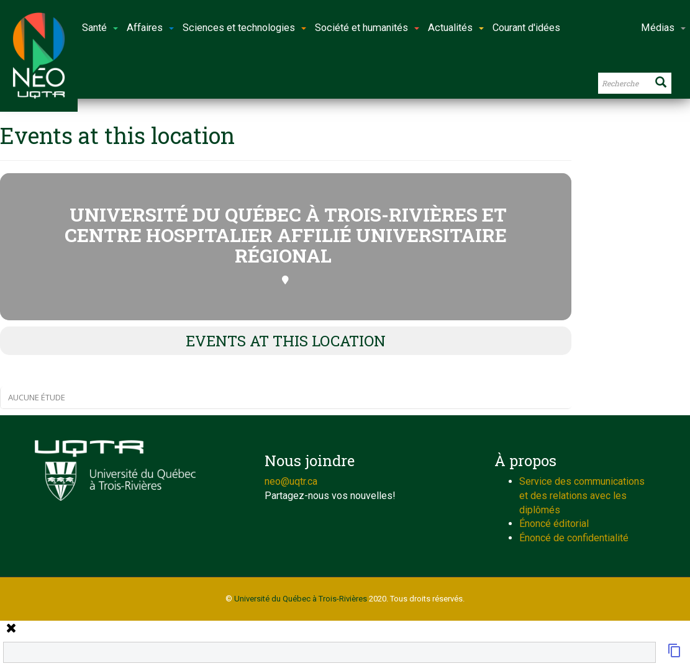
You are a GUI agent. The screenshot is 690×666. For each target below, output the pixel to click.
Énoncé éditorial (554, 523)
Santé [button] (100, 28)
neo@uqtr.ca (291, 481)
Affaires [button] (150, 28)
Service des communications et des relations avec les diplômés (582, 495)
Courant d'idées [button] (526, 28)
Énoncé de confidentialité (574, 538)
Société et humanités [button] (367, 28)
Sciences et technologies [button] (244, 28)
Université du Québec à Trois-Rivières (300, 598)
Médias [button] (663, 28)
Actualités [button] (456, 28)
